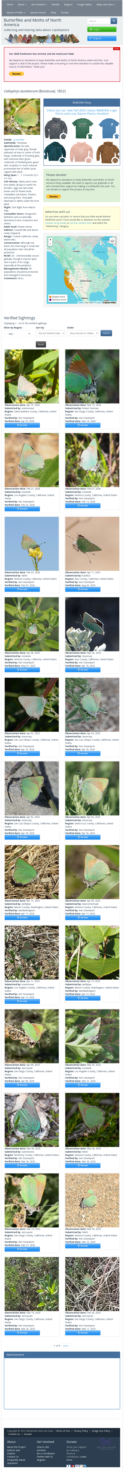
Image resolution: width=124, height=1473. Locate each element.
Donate (65, 12)
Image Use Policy (101, 1430)
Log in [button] (94, 29)
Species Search (38, 12)
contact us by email (55, 222)
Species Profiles (16, 12)
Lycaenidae (18, 139)
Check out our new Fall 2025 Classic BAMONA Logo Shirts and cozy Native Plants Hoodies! (82, 111)
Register (41, 1459)
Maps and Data (106, 4)
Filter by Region (13, 327)
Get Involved (39, 4)
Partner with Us (45, 1456)
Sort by (40, 327)
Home (10, 4)
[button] (6, 117)
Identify (55, 4)
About (22, 4)
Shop (53, 12)
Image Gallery (84, 4)
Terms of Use (63, 1430)
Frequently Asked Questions (16, 1461)
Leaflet (81, 302)
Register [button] (95, 38)
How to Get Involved (43, 1448)
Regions (68, 4)
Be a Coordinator (46, 1453)
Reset (41, 344)
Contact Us (14, 1434)
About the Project (16, 1446)
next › (66, 1345)
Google (97, 302)
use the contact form (81, 222)
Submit (106, 333)
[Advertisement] (62, 1383)
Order (70, 327)
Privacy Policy (81, 1430)
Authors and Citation (13, 1452)
